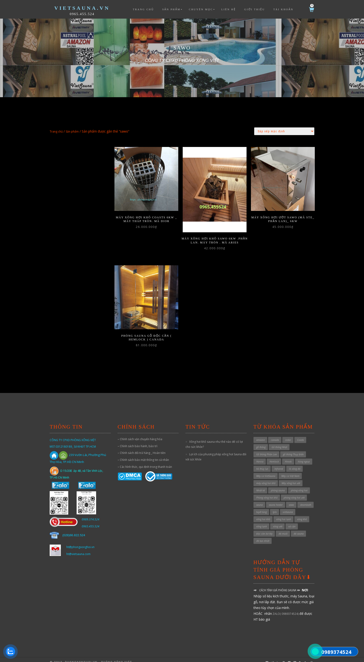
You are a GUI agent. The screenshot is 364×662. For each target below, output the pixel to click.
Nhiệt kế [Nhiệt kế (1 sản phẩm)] (260, 484)
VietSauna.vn (82, 8)
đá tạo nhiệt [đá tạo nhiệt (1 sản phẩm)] (262, 534)
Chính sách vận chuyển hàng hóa (141, 433)
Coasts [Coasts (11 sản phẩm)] (300, 434)
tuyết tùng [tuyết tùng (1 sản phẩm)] (261, 506)
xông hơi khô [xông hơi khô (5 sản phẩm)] (263, 513)
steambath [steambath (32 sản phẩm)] (305, 498)
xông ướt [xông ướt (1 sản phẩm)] (277, 520)
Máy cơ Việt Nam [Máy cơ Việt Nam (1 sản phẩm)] (290, 470)
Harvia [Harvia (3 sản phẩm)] (259, 455)
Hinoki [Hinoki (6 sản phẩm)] (288, 455)
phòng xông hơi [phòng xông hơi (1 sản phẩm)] (299, 484)
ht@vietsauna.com (78, 548)
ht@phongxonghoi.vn (80, 541)
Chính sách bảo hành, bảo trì (138, 440)
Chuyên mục (201, 9)
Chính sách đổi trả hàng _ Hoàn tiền (143, 447)
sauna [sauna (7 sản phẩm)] (259, 498)
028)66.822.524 (74, 529)
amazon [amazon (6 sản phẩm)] (260, 434)
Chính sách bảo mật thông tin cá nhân (144, 454)
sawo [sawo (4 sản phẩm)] (291, 498)
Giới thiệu (254, 9)
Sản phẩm (171, 9)
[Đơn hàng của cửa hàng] (284, 131)
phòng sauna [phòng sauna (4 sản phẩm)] (278, 484)
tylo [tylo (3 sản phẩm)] (275, 506)
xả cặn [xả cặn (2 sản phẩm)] (292, 520)
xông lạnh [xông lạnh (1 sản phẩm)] (261, 520)
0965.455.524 (82, 14)
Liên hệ (228, 9)
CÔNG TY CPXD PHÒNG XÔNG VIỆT (73, 434)
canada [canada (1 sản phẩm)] (275, 434)
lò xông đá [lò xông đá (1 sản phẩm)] (294, 462)
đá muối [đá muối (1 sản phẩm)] (283, 527)
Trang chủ (143, 9)
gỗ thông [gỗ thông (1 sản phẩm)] (261, 441)
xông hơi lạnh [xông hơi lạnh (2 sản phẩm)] (283, 513)
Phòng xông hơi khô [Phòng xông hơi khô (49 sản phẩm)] (267, 491)
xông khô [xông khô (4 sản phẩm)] (302, 513)
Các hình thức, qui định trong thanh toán (146, 461)
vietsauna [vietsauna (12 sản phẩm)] (288, 506)
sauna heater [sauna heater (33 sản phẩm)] (276, 498)
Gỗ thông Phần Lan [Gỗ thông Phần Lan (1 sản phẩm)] (266, 448)
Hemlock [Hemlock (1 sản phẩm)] (274, 455)
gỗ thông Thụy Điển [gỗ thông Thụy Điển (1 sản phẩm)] (293, 448)
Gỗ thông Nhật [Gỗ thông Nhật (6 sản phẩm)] (279, 441)
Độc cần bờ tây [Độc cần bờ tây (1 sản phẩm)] (264, 527)
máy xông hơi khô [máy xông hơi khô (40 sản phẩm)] (266, 477)
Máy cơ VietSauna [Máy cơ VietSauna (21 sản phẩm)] (265, 470)
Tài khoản (283, 9)
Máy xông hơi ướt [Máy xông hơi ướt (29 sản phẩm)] (291, 477)
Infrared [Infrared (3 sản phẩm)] (278, 462)
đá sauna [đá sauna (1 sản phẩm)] (299, 527)
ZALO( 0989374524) (285, 608)
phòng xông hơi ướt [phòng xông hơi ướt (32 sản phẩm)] (294, 491)
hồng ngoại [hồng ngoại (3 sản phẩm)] (304, 455)
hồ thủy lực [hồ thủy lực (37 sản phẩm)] (262, 462)
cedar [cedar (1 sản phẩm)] (288, 434)
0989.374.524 (90, 513)
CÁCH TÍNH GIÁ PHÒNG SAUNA (277, 584)
